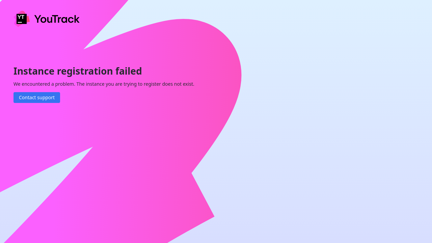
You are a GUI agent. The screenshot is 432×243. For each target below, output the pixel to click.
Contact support (37, 97)
